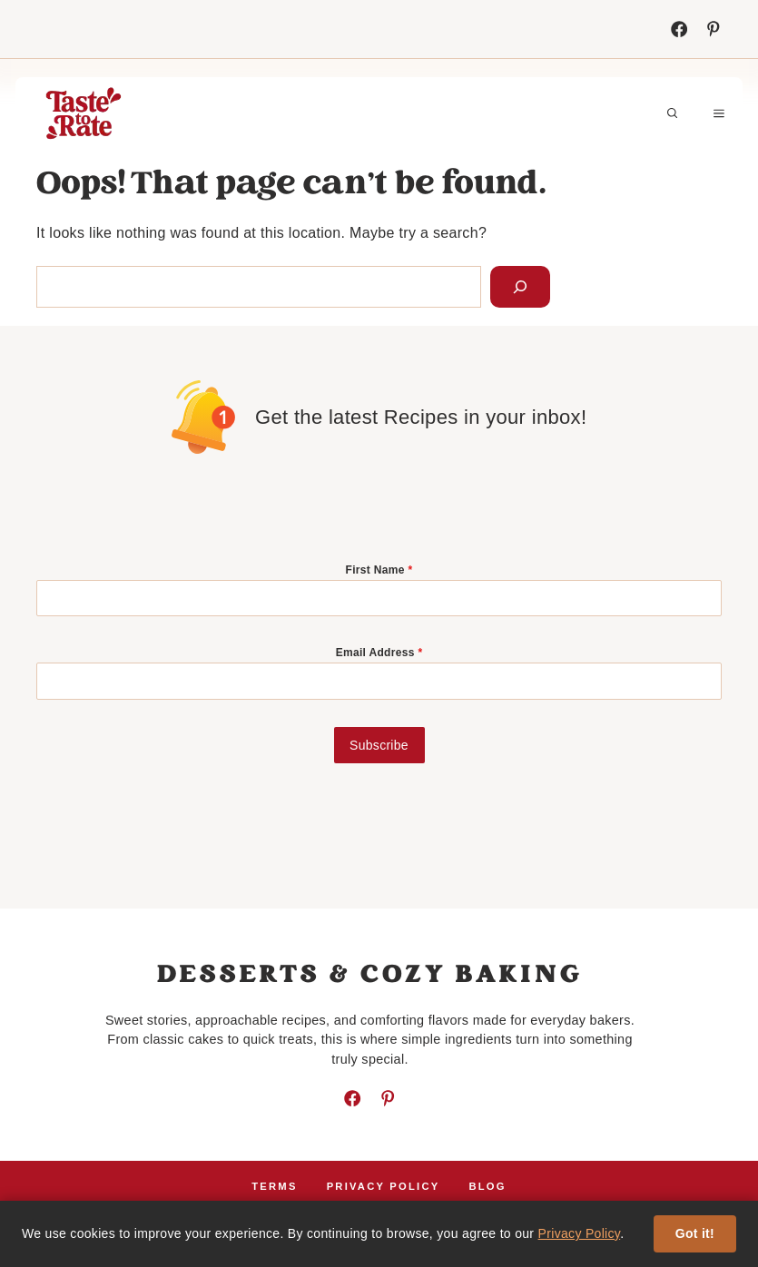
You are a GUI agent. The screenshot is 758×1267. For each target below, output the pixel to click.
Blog (487, 1186)
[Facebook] (679, 29)
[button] (672, 113)
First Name (379, 570)
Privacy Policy (579, 1233)
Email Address (379, 652)
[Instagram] (713, 29)
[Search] (520, 287)
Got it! (694, 1233)
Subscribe (379, 745)
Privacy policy (383, 1186)
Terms (274, 1186)
